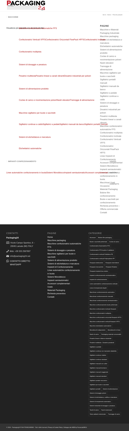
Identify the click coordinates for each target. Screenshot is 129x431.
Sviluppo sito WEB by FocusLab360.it (75, 427)
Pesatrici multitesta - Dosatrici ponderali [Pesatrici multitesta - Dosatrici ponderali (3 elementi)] (102, 342)
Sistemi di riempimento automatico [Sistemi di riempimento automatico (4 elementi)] (100, 401)
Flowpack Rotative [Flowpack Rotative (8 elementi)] (111, 267)
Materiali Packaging (56, 290)
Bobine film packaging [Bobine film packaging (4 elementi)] (105, 237)
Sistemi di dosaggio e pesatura (32, 64)
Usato (50, 287)
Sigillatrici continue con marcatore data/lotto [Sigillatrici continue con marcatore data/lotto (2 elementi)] (103, 351)
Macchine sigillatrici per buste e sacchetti (37, 113)
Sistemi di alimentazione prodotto (34, 89)
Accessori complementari (58, 284)
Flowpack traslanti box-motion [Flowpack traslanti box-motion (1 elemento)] (99, 271)
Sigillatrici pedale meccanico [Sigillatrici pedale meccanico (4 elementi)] (98, 380)
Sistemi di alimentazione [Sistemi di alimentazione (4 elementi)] (110, 389)
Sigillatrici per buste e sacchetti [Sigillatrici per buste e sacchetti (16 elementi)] (99, 384)
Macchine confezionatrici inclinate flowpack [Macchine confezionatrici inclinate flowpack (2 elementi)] (103, 309)
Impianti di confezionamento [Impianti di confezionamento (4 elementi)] (98, 279)
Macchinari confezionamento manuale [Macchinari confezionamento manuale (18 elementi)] (101, 296)
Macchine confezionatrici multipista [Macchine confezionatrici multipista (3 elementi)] (100, 313)
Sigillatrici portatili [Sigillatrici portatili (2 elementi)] (95, 389)
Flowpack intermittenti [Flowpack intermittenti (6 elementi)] (112, 262)
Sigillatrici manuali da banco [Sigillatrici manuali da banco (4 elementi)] (98, 368)
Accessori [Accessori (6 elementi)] (93, 237)
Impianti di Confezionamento (60, 267)
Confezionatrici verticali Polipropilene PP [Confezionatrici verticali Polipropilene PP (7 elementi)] (102, 258)
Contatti (103, 212)
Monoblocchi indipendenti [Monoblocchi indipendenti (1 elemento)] (97, 330)
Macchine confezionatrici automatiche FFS (38, 28)
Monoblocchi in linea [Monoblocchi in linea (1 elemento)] (114, 330)
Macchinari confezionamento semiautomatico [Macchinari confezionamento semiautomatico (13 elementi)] (103, 300)
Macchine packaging (56, 240)
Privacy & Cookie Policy (55, 427)
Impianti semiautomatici (57, 280)
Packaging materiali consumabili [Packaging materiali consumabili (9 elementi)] (111, 334)
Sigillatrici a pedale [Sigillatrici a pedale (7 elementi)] (95, 347)
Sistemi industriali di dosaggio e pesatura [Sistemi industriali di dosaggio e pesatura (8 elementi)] (102, 405)
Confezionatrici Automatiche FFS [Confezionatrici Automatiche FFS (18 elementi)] (100, 246)
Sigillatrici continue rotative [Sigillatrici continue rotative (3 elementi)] (98, 355)
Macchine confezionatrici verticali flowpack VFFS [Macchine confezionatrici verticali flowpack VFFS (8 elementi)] (105, 321)
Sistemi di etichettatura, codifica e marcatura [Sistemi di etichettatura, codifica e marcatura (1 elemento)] (103, 397)
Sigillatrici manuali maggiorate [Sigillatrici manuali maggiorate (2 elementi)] (99, 372)
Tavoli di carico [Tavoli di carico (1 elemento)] (94, 410)
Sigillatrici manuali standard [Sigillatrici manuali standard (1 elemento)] (98, 376)
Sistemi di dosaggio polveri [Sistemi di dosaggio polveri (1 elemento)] (98, 393)
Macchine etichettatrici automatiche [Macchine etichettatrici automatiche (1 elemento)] (100, 326)
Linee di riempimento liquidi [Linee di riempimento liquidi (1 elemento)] (98, 288)
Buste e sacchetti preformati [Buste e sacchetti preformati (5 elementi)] (98, 241)
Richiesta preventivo (56, 293)
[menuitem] (10, 5)
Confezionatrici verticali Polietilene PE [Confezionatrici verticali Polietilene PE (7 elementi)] (101, 254)
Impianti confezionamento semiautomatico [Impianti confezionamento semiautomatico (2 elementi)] (103, 275)
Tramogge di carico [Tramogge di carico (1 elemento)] (114, 414)
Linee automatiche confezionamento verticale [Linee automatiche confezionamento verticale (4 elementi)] (104, 284)
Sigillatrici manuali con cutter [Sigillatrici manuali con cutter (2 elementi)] (98, 363)
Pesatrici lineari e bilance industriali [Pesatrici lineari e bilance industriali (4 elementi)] (100, 338)
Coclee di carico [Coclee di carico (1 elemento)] (114, 241)
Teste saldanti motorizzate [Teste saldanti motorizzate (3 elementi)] (98, 414)
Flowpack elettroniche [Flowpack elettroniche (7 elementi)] (96, 262)
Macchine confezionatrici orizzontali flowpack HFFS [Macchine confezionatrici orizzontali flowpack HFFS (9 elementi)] (105, 317)
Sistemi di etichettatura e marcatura (35, 137)
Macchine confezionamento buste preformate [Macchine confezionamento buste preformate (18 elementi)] (103, 305)
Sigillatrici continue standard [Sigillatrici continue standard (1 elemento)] (98, 359)
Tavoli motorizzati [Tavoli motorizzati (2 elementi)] (106, 410)
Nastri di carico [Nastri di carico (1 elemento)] (94, 334)
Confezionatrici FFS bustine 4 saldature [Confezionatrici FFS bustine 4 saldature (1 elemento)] (102, 250)
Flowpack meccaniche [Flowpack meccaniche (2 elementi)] (96, 267)
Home (50, 237)
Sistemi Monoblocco (56, 277)
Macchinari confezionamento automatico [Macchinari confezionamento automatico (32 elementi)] (102, 292)
